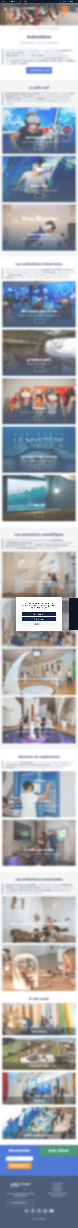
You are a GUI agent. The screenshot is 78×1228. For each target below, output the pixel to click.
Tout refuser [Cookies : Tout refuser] (39, 619)
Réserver (73, 602)
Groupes (4, 2)
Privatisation (16, 2)
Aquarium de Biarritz (66, 2)
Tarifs (73, 610)
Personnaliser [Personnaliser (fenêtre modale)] (39, 624)
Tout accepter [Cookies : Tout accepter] (39, 614)
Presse (27, 2)
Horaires (73, 618)
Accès (73, 626)
